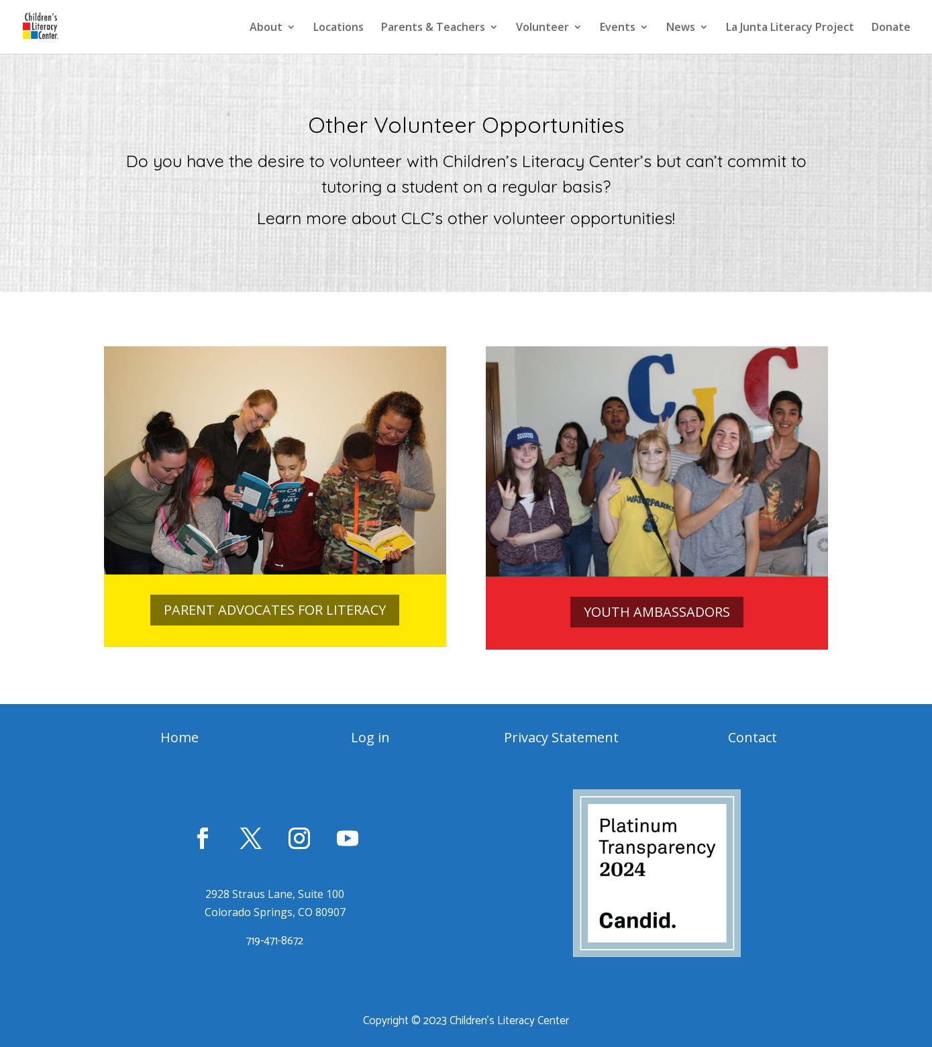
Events (617, 28)
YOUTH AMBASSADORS (657, 612)
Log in (370, 737)
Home (179, 737)
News (680, 28)
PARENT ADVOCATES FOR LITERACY (275, 610)
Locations (338, 28)
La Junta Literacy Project (790, 28)
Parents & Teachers (433, 28)
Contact (752, 737)
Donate (891, 28)
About (266, 28)
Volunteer (542, 28)
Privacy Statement (561, 737)
